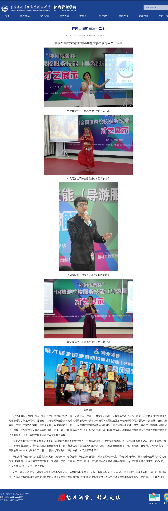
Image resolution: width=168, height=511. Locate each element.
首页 (7, 16)
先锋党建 (143, 16)
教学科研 (84, 16)
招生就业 (104, 16)
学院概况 (25, 16)
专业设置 (44, 16)
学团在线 (123, 16)
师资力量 (64, 16)
